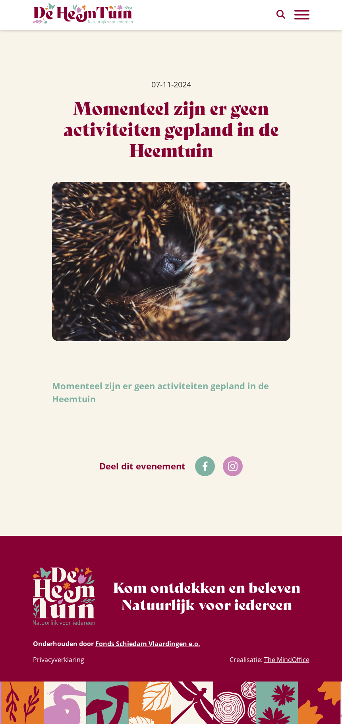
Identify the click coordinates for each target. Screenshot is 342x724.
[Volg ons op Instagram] (233, 466)
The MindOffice (286, 659)
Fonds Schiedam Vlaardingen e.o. (147, 643)
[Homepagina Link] (83, 13)
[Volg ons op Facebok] (205, 466)
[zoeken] (281, 14)
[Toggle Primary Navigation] (301, 15)
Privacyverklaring (58, 659)
